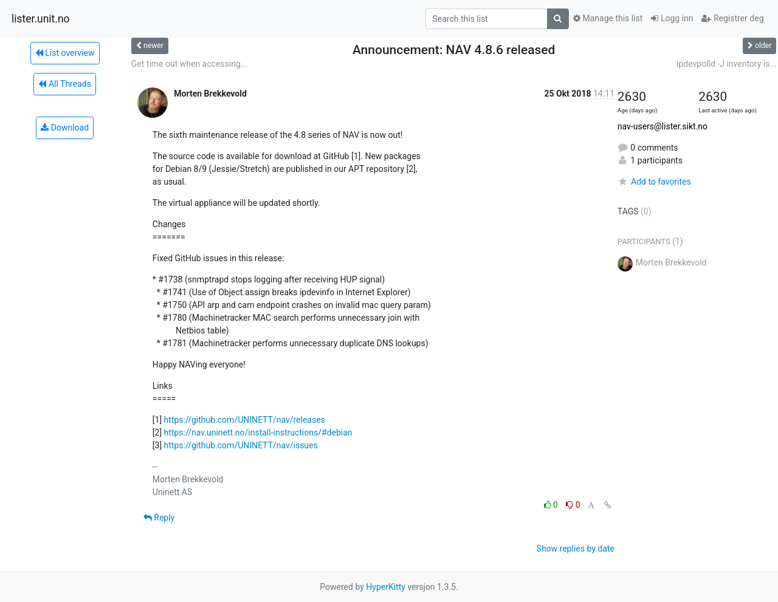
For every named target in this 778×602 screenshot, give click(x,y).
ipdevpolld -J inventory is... (726, 64)
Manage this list (607, 18)
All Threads (64, 84)
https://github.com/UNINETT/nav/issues (241, 445)
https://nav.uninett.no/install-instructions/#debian (258, 432)
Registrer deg (732, 18)
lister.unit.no (41, 19)
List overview (65, 53)
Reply (158, 517)
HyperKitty (385, 587)
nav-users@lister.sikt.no (662, 126)
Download (65, 127)
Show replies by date (575, 548)
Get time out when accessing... (189, 64)
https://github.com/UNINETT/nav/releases (244, 420)
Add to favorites (654, 181)
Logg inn (672, 18)
